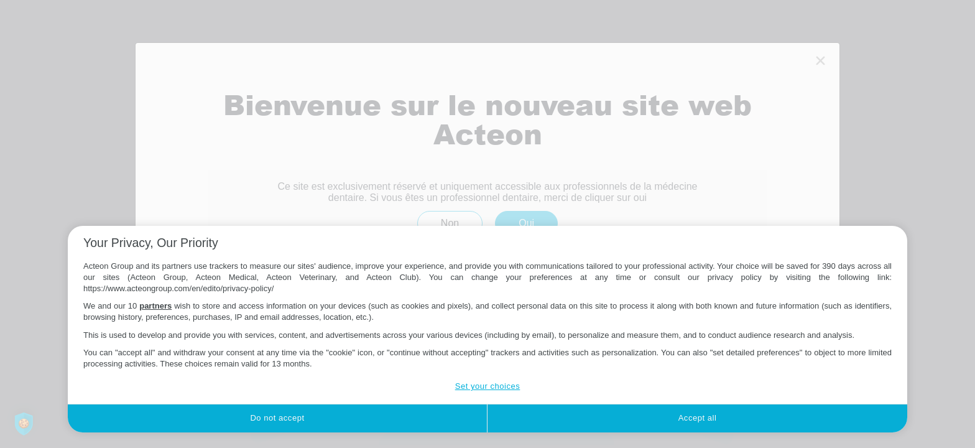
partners (155, 305)
